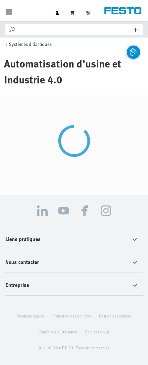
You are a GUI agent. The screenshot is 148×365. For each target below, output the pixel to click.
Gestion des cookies (115, 316)
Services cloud (97, 332)
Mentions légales (30, 316)
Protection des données (71, 316)
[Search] (75, 29)
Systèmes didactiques (30, 44)
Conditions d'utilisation (58, 332)
